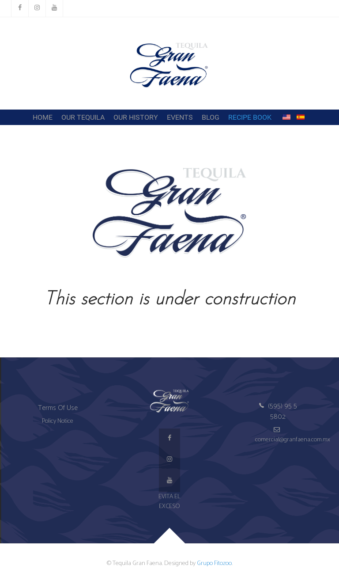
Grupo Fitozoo (214, 563)
